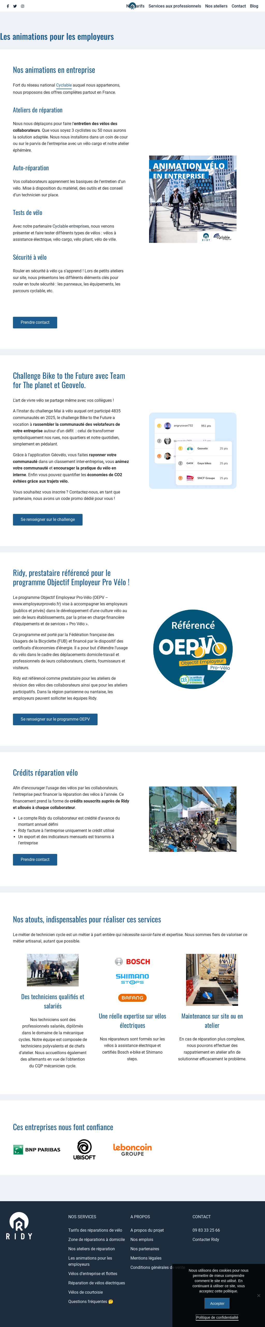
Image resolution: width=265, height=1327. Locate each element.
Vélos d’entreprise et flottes (92, 1273)
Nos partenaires (144, 1248)
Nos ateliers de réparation (91, 1248)
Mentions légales (145, 1258)
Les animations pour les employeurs (90, 1261)
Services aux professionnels (175, 6)
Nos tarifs (135, 6)
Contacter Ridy (206, 1239)
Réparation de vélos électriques (96, 1282)
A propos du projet (147, 1230)
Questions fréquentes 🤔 (90, 1301)
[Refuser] (258, 1295)
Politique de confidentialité (217, 1317)
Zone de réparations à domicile (96, 1239)
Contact (239, 6)
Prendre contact (35, 322)
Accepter (217, 1303)
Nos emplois (141, 1239)
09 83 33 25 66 (206, 1230)
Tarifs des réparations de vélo (95, 1230)
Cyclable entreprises (71, 226)
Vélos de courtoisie (85, 1292)
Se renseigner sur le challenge (48, 519)
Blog (254, 6)
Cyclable (64, 85)
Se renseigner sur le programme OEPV (55, 719)
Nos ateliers (216, 6)
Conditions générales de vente (157, 1267)
